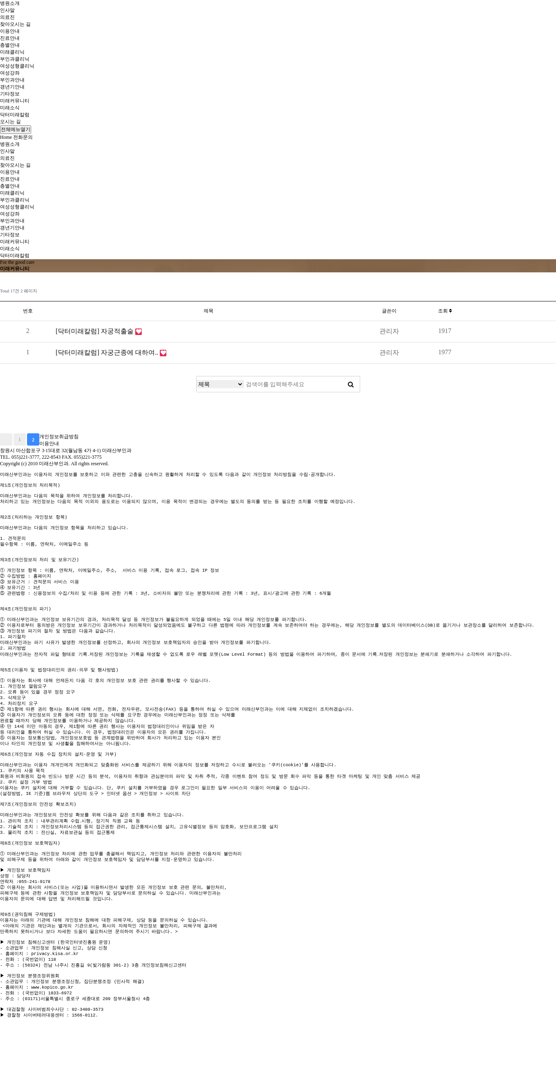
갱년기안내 (12, 87)
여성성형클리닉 (17, 66)
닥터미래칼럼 (15, 115)
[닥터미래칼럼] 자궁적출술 (96, 331)
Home (6, 137)
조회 (445, 311)
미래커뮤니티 (15, 101)
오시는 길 (10, 122)
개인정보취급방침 (59, 436)
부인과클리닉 (15, 59)
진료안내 (10, 38)
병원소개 (10, 3)
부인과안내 (12, 80)
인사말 (7, 10)
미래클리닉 (12, 52)
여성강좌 (10, 73)
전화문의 (23, 137)
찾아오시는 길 (15, 24)
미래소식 (10, 108)
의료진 (7, 17)
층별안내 (10, 45)
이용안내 (10, 31)
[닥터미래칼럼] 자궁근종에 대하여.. (108, 352)
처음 (6, 439)
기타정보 (10, 94)
